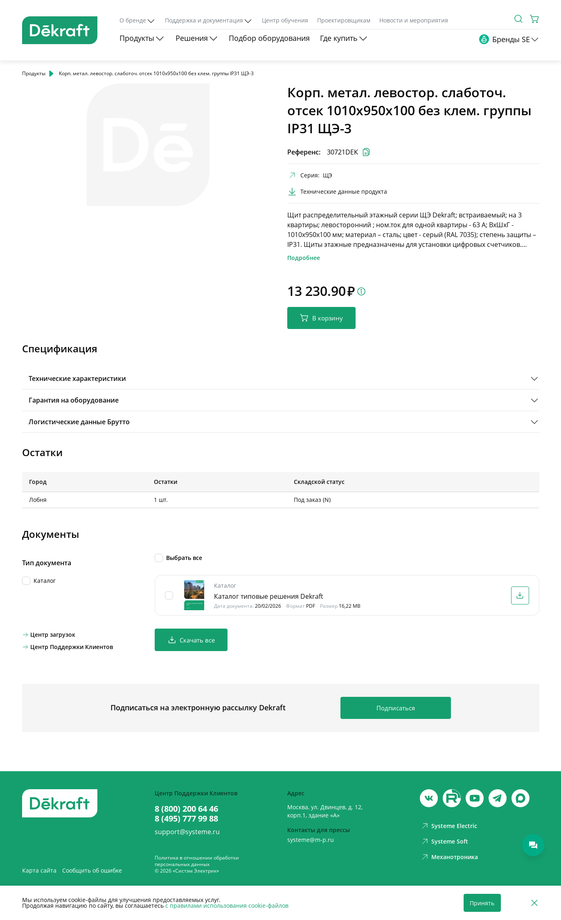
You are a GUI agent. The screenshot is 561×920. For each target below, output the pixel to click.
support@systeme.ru (187, 831)
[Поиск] (518, 19)
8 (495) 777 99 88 (186, 819)
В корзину (321, 317)
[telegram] (498, 798)
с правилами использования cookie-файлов (226, 905)
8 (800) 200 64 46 (186, 809)
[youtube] (452, 798)
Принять (482, 903)
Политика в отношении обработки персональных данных (197, 861)
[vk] (429, 798)
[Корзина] (535, 19)
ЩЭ (327, 175)
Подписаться (395, 708)
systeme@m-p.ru (310, 840)
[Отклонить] (534, 903)
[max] (520, 798)
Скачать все (191, 640)
